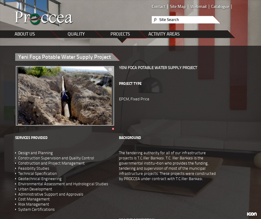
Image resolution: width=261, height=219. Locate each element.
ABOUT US (25, 34)
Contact (158, 7)
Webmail (198, 7)
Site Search (169, 19)
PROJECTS (120, 34)
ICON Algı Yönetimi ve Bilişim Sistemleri (252, 213)
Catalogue (220, 7)
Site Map (178, 7)
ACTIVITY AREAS (164, 34)
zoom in (108, 71)
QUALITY (76, 34)
